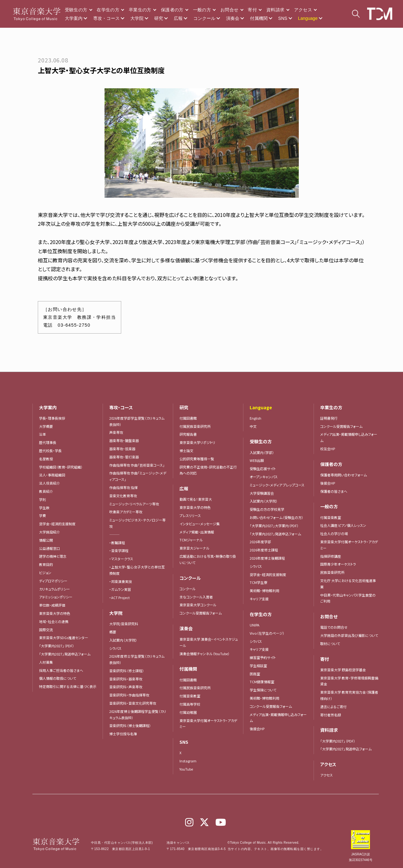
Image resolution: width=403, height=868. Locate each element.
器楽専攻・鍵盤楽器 (125, 440)
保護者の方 (172, 9)
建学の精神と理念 (52, 556)
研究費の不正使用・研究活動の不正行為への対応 (208, 470)
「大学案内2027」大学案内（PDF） (274, 525)
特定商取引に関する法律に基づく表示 (67, 686)
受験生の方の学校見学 (267, 509)
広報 (178, 18)
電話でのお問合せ (334, 627)
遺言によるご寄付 (333, 706)
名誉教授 (46, 458)
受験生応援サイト (263, 468)
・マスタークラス (121, 558)
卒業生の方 (140, 9)
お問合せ (229, 9)
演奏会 (232, 18)
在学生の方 (108, 9)
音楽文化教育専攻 (123, 495)
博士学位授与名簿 (123, 733)
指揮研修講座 (330, 556)
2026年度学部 (260, 541)
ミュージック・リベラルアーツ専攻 (134, 503)
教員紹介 (46, 491)
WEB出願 (257, 460)
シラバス (115, 648)
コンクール (204, 18)
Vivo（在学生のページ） (267, 633)
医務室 (255, 673)
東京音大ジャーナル (194, 548)
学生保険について (263, 689)
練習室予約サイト (263, 657)
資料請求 (275, 9)
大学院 (137, 18)
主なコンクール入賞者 (196, 596)
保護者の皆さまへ (333, 491)
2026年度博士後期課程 (267, 558)
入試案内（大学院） (123, 640)
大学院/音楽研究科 (123, 623)
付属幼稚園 (188, 712)
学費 (42, 515)
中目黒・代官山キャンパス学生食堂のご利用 (348, 598)
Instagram (187, 760)
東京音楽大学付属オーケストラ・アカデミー (208, 723)
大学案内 (73, 18)
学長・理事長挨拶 (52, 418)
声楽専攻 (116, 432)
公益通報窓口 (49, 548)
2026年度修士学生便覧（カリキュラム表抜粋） (136, 659)
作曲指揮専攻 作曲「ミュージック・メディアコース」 (137, 476)
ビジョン (45, 572)
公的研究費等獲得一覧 (196, 458)
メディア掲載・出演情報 (196, 531)
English (255, 418)
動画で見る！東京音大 (195, 499)
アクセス (303, 9)
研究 (158, 18)
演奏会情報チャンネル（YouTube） (204, 653)
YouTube (186, 769)
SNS (282, 18)
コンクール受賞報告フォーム (200, 612)
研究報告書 (188, 434)
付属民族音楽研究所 (195, 426)
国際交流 (46, 629)
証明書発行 (329, 418)
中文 (253, 426)
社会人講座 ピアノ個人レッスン (343, 525)
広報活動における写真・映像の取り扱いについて (207, 559)
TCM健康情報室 (262, 681)
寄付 (252, 9)
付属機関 (259, 18)
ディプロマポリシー (53, 580)
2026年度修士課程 (264, 549)
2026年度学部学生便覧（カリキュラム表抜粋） (136, 421)
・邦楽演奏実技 (120, 581)
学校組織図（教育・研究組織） (61, 466)
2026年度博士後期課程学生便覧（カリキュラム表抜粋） (137, 714)
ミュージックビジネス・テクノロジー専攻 (137, 523)
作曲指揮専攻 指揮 (123, 487)
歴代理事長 (47, 442)
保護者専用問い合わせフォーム (343, 474)
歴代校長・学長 (50, 450)
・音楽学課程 (118, 550)
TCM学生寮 (258, 582)
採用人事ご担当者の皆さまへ (61, 670)
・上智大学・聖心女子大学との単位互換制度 (137, 570)
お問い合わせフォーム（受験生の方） (277, 517)
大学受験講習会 (262, 493)
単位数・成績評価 (52, 605)
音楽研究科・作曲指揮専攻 (129, 694)
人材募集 (46, 662)
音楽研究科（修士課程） (126, 670)
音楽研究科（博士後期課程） (130, 725)
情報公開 (46, 540)
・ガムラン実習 (120, 589)
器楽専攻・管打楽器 (125, 456)
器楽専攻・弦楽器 (124, 448)
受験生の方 (76, 9)
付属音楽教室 (189, 695)
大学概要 (46, 426)
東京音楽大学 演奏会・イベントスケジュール (208, 642)
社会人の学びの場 (334, 533)
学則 (42, 499)
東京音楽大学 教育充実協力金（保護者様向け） (349, 695)
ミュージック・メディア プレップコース (277, 484)
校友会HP (327, 448)
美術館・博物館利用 (264, 590)
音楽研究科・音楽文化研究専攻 (132, 703)
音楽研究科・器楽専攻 (125, 678)
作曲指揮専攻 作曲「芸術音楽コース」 (137, 465)
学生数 (44, 507)
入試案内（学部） (262, 452)
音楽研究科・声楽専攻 (125, 686)
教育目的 (46, 564)
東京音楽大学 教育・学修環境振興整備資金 (349, 681)
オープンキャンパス (264, 476)
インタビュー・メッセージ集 (201, 523)
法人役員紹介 (49, 483)
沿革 (42, 434)
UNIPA (254, 624)
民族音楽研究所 (332, 572)
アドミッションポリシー (55, 596)
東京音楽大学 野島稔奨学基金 (343, 669)
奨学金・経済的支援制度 (57, 523)
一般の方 (202, 9)
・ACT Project (119, 597)
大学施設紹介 (49, 531)
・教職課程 (117, 542)
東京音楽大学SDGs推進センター (63, 637)
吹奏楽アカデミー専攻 (125, 511)
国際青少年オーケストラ (338, 564)
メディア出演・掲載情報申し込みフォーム (278, 717)
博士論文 (186, 450)
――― (114, 534)
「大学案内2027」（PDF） (56, 645)
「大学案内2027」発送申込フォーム (64, 653)
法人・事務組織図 (52, 474)
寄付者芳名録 (330, 714)
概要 (112, 631)
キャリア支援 (259, 598)
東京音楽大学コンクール (197, 604)
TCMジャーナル (191, 539)
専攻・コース (106, 18)
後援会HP (257, 728)
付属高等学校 (189, 704)
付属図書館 (188, 418)
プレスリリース (190, 515)
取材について (330, 643)
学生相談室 (258, 665)
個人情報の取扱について (57, 678)
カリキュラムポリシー (54, 588)
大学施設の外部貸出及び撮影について (349, 635)
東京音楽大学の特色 (54, 613)
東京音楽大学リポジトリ (197, 442)
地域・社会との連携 (53, 621)
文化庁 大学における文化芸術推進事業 (348, 583)
